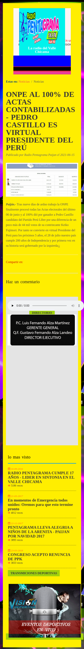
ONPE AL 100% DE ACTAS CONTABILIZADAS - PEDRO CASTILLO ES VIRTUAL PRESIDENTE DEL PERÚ (40, 121)
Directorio (42, 312)
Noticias (24, 81)
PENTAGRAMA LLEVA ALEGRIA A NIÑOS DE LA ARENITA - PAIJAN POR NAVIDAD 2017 (40, 531)
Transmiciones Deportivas (34, 573)
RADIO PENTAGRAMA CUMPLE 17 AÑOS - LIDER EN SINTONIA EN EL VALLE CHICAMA (41, 477)
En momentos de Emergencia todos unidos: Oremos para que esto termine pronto (40, 504)
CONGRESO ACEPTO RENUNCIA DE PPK (39, 557)
